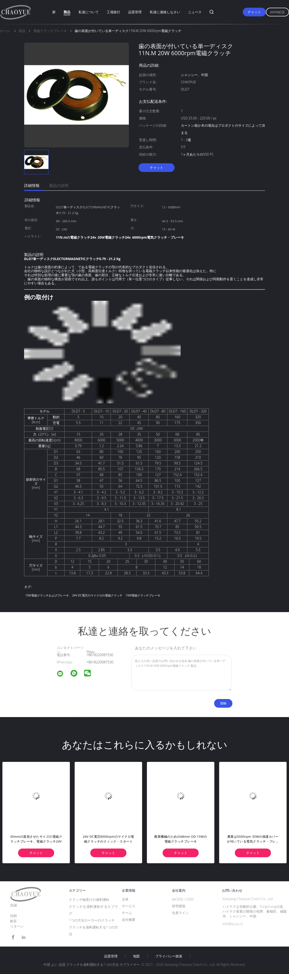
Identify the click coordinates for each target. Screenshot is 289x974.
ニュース (195, 12)
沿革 (125, 899)
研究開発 (178, 906)
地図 (136, 956)
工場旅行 (113, 12)
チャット (254, 12)
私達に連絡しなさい (165, 12)
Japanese (277, 12)
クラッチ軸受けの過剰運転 (89, 899)
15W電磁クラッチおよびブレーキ (47, 595)
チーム (127, 912)
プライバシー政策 (168, 956)
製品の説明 (58, 185)
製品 (67, 12)
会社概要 (128, 919)
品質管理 (135, 12)
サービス (128, 906)
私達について (89, 12)
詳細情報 (31, 185)
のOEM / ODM (182, 899)
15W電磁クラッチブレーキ (142, 595)
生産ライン (180, 912)
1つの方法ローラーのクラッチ (92, 920)
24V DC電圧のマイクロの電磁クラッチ (97, 595)
